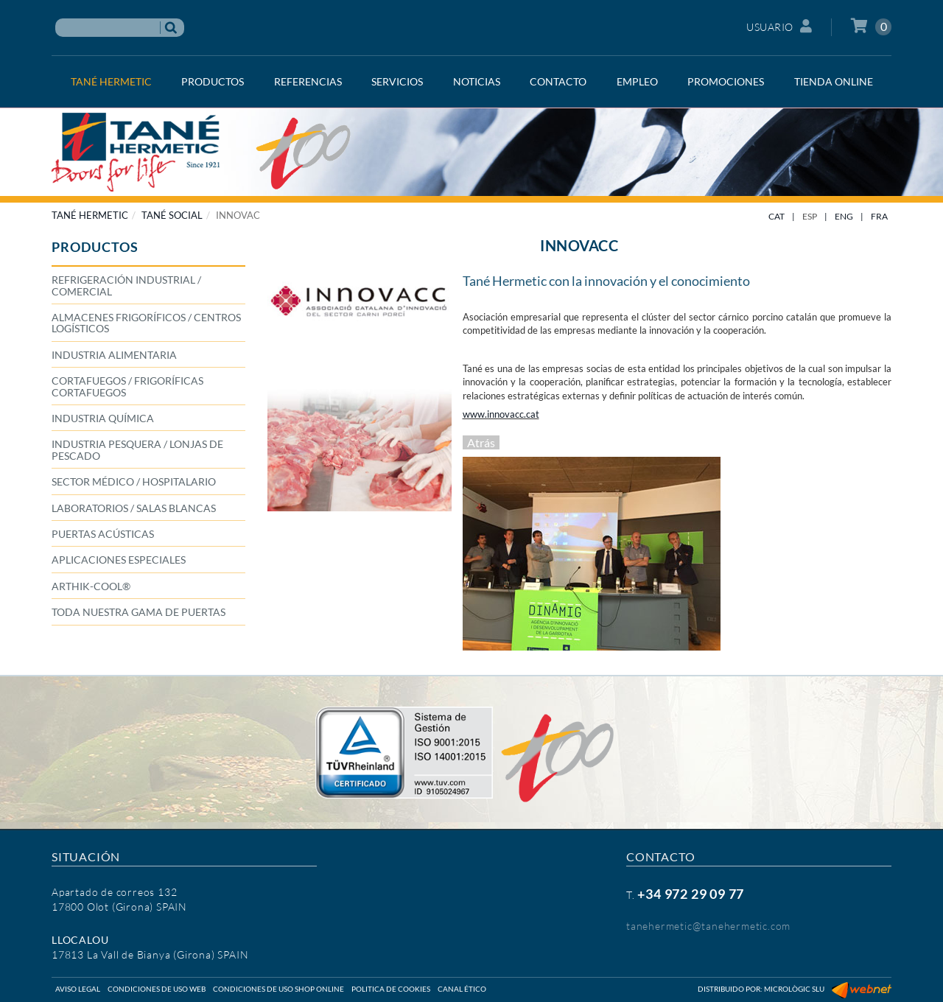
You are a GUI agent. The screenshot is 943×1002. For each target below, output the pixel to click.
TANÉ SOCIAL (172, 215)
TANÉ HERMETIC (90, 215)
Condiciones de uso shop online (278, 988)
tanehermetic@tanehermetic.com (708, 925)
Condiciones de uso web (157, 988)
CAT (776, 216)
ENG (844, 216)
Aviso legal (77, 988)
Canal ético (462, 988)
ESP (809, 216)
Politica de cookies (390, 988)
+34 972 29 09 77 (690, 894)
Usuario (779, 26)
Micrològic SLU (794, 988)
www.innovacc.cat (501, 414)
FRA (879, 216)
